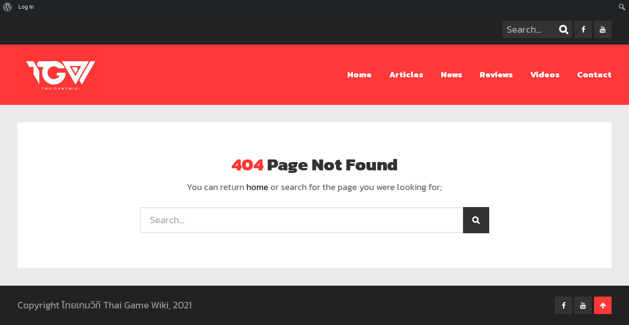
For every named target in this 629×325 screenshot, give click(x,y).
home (257, 187)
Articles (406, 74)
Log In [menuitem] (26, 6)
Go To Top (603, 305)
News (451, 74)
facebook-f (583, 29)
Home (359, 74)
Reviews (496, 74)
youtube (603, 29)
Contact (594, 74)
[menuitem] (7, 7)
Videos (545, 74)
